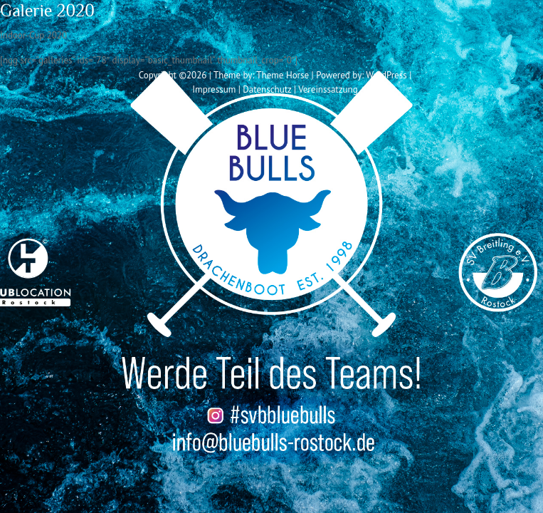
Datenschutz (267, 89)
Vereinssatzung (328, 89)
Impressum (214, 89)
